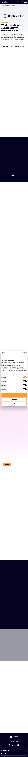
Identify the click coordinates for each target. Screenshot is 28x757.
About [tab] (23, 356)
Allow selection (14, 399)
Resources (22, 46)
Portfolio (16, 46)
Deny (14, 403)
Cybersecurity (5, 750)
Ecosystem (8, 5)
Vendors (13, 5)
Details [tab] (14, 356)
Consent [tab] (5, 356)
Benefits (11, 46)
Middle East (19, 1)
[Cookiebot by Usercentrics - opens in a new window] (21, 352)
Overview (5, 46)
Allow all (14, 395)
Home (3, 5)
